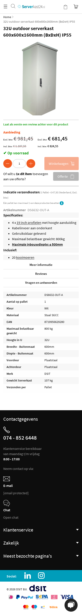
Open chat (10, 517)
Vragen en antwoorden (41, 282)
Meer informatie (41, 265)
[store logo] (31, 2)
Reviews (41, 274)
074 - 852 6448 (20, 437)
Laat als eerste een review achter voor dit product (35, 124)
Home (7, 17)
